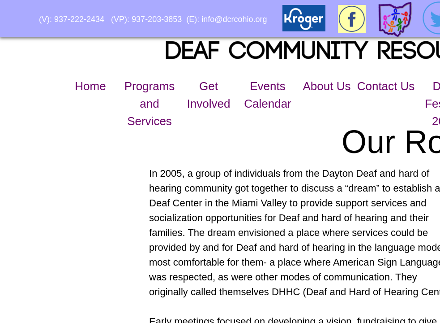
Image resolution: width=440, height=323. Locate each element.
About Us (327, 86)
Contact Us (386, 86)
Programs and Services (149, 103)
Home (90, 86)
